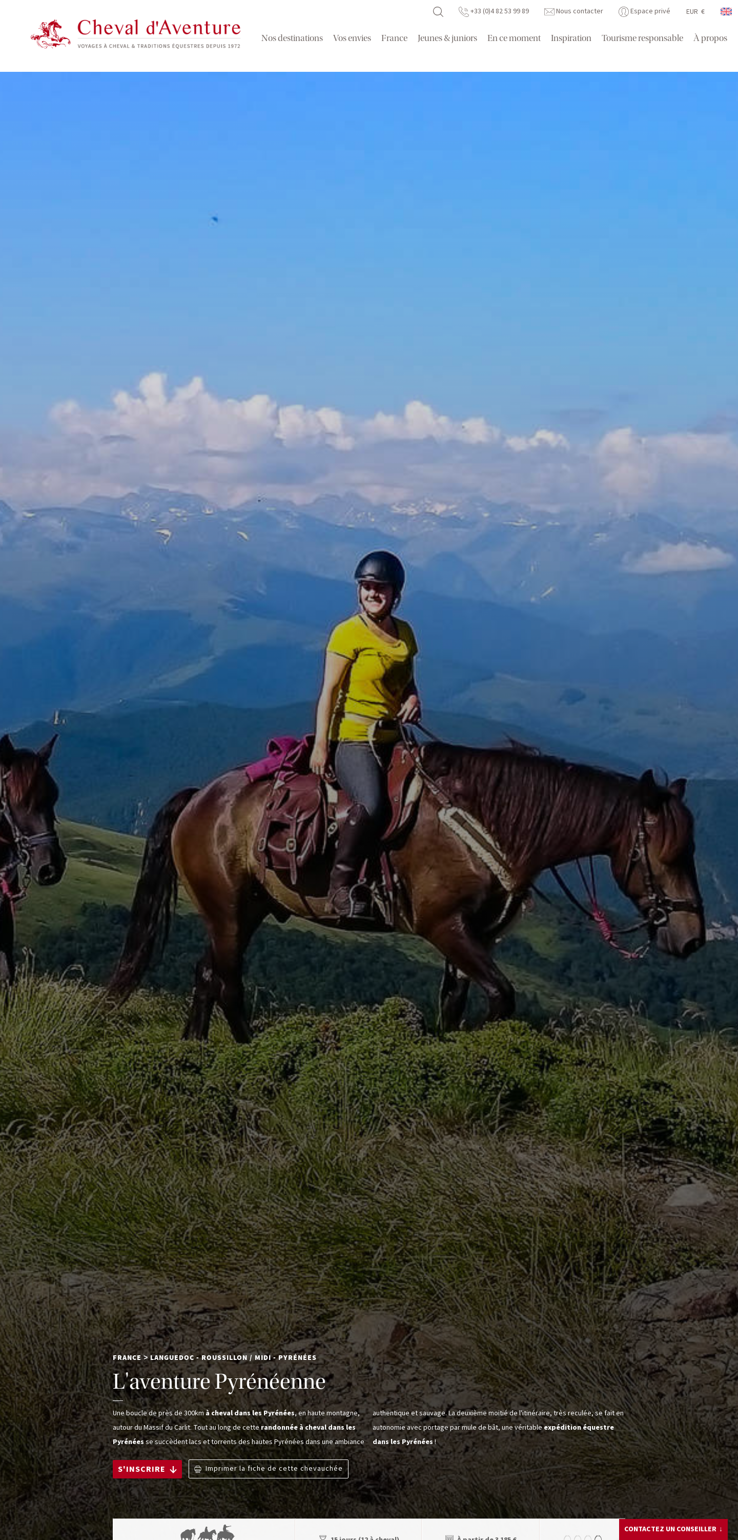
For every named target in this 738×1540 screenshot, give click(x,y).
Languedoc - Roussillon (199, 1358)
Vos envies (352, 38)
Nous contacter (573, 11)
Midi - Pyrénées (286, 1358)
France (394, 38)
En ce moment (514, 38)
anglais (727, 11)
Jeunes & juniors (447, 38)
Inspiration (571, 38)
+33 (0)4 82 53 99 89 (494, 11)
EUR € (695, 12)
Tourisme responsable (642, 38)
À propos (710, 38)
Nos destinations (292, 38)
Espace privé (644, 11)
